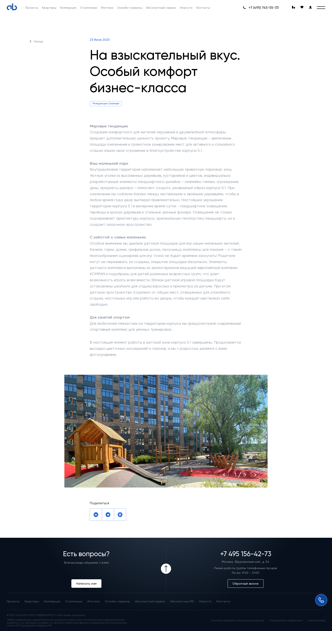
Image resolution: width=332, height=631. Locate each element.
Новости (186, 7)
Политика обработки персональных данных (237, 620)
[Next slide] (255, 475)
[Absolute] (12, 7)
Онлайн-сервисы (129, 7)
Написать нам (86, 583)
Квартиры (49, 7)
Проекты (31, 7)
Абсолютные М (182, 601)
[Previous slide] (224, 475)
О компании (88, 7)
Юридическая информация (286, 620)
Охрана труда (316, 620)
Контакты (203, 7)
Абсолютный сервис (161, 7)
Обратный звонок (245, 583)
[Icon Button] (166, 569)
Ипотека (107, 7)
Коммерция (68, 7)
